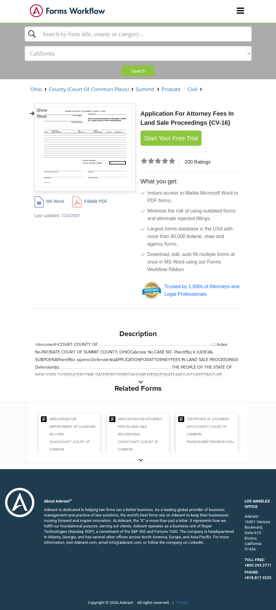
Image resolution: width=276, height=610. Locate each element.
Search (138, 71)
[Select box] (138, 34)
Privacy (182, 603)
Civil (192, 89)
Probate (171, 89)
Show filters (38, 113)
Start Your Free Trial (171, 138)
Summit (145, 89)
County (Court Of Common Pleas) (89, 89)
